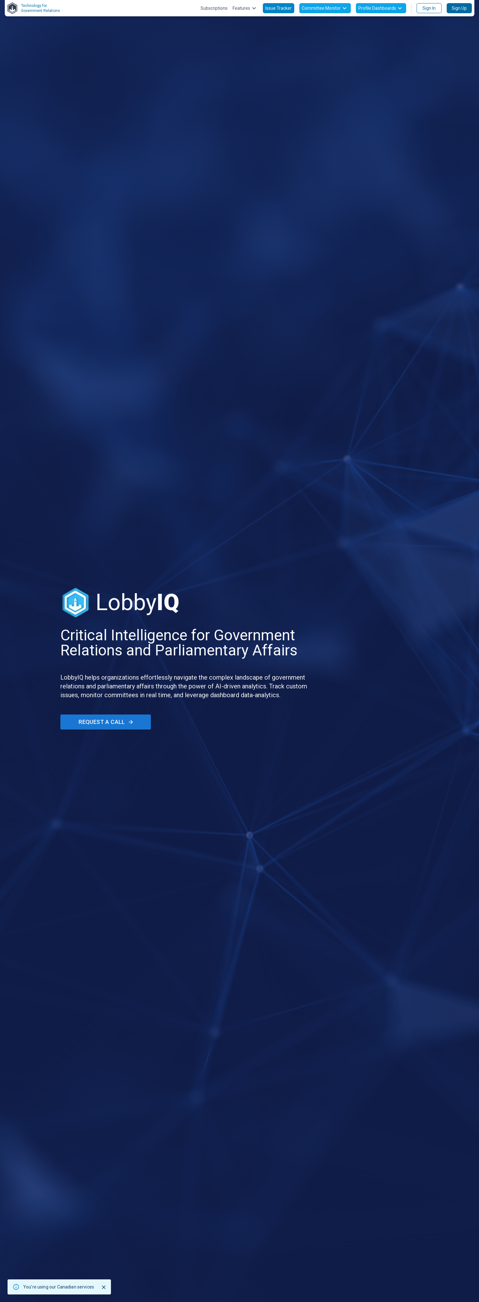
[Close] (103, 1287)
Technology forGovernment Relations (33, 8)
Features (245, 8)
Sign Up (459, 8)
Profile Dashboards (381, 8)
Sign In (429, 8)
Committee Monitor (325, 8)
